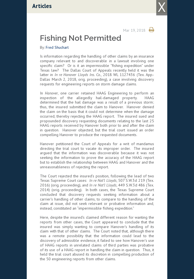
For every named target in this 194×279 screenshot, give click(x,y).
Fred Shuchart (57, 47)
